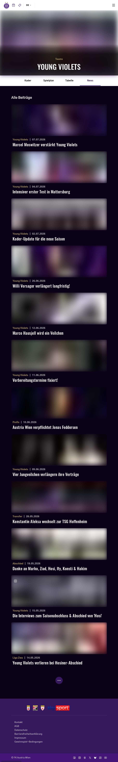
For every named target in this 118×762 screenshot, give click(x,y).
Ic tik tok (100, 757)
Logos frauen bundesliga (35, 708)
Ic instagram (79, 757)
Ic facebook (74, 757)
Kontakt (18, 722)
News (90, 81)
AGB (16, 726)
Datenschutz (21, 730)
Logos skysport (58, 708)
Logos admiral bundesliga (28, 708)
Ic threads (84, 757)
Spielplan (48, 81)
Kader (28, 81)
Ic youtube (105, 757)
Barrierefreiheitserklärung (28, 734)
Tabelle (69, 81)
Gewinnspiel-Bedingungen (28, 742)
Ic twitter (90, 757)
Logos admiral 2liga (42, 708)
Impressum (20, 738)
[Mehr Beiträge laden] (59, 680)
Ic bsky (95, 757)
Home (6, 5)
